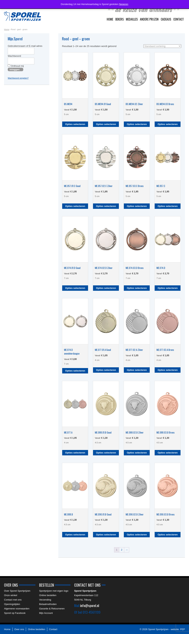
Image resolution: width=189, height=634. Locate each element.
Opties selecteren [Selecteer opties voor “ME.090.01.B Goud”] (106, 534)
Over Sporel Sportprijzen (17, 590)
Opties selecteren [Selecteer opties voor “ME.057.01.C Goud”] (75, 206)
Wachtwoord (14, 56)
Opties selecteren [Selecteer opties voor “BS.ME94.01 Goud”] (106, 124)
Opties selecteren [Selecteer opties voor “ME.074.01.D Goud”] (75, 288)
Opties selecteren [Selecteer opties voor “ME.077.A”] (75, 452)
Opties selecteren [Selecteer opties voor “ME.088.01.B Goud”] (106, 452)
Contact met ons (13, 599)
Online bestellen (47, 595)
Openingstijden (12, 604)
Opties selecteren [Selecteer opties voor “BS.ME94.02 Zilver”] (137, 124)
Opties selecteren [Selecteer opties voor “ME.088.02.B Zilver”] (137, 452)
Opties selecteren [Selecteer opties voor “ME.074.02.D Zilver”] (106, 288)
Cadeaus (166, 19)
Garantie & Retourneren (52, 608)
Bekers (119, 19)
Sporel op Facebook (14, 613)
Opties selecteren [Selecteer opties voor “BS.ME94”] (75, 124)
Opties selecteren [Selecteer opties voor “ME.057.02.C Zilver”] (106, 206)
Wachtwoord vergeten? (18, 78)
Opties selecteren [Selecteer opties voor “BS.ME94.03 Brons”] (168, 124)
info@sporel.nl (89, 605)
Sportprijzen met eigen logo (53, 590)
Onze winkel (10, 595)
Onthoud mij (16, 65)
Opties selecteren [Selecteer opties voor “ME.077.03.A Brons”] (168, 370)
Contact (178, 19)
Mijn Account (46, 613)
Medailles (132, 19)
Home (110, 19)
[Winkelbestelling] (162, 46)
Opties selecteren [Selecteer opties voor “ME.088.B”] (75, 534)
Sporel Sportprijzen (22, 16)
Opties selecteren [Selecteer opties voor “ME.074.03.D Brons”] (137, 288)
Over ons (19, 629)
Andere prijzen (149, 19)
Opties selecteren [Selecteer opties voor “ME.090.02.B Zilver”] (137, 534)
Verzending (45, 599)
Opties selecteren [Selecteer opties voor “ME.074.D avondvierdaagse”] (75, 370)
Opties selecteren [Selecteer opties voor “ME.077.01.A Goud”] (106, 370)
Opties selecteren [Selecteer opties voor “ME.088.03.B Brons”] (168, 452)
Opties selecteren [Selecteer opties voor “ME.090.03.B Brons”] (168, 534)
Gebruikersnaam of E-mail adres (25, 46)
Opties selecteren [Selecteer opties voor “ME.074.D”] (168, 288)
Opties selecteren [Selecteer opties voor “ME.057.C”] (168, 206)
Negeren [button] (123, 4)
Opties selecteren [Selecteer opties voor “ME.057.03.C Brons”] (137, 206)
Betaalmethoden (48, 604)
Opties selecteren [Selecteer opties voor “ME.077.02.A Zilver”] (137, 370)
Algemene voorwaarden (16, 608)
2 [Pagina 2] (121, 549)
